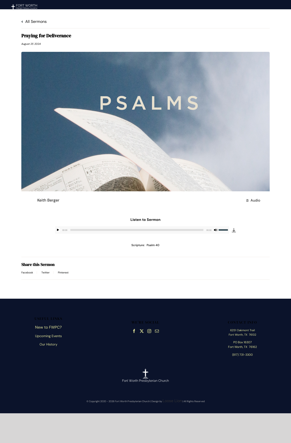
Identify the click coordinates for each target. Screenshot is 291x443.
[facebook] (134, 330)
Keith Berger (48, 200)
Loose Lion (172, 400)
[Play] (58, 230)
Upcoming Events (48, 336)
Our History (48, 344)
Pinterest (63, 272)
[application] (142, 230)
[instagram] (149, 330)
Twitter (45, 272)
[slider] (136, 230)
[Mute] (216, 230)
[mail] (157, 330)
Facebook (27, 272)
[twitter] (142, 330)
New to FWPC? (48, 327)
